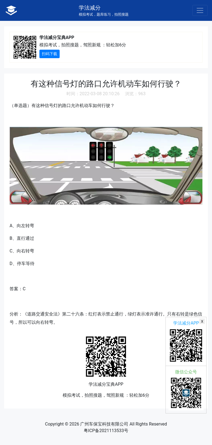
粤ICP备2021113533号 (106, 430)
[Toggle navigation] (200, 10)
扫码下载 (49, 54)
